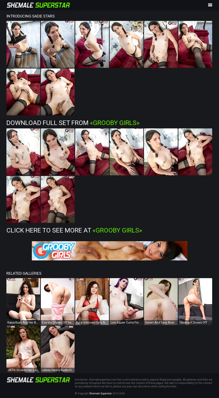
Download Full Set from (73, 122)
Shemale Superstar (100, 393)
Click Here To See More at (74, 230)
